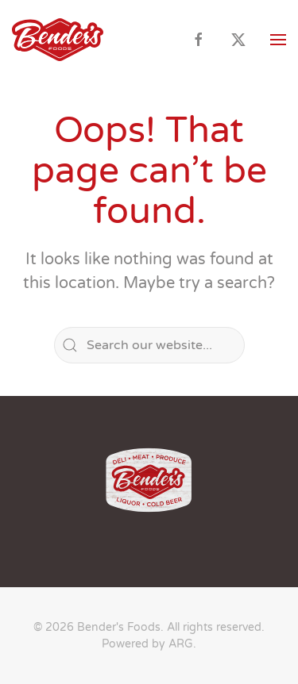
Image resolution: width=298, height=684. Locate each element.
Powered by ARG (147, 644)
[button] (278, 39)
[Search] (149, 345)
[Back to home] (57, 39)
